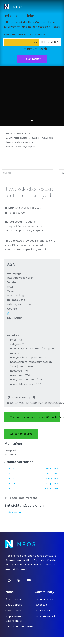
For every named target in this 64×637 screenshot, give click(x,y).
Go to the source (21, 433)
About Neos (13, 599)
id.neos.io (41, 604)
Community (13, 610)
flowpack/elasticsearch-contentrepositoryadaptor (20, 144)
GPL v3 (30, 560)
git (8, 313)
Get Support (13, 604)
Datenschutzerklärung (20, 626)
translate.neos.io (45, 616)
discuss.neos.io (44, 599)
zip (9, 322)
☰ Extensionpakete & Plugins (22, 137)
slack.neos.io (43, 610)
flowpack (47, 137)
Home (8, 133)
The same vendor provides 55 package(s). (35, 417)
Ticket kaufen (32, 58)
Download (21, 133)
